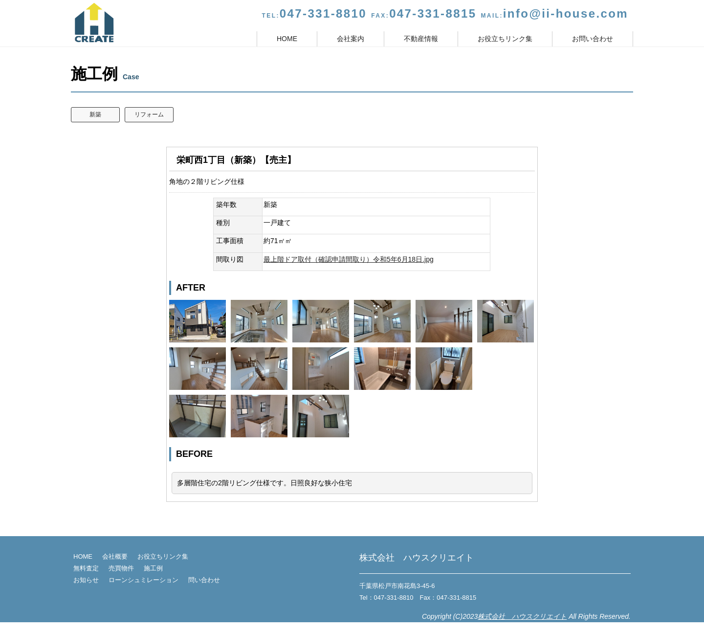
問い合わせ (204, 580)
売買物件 (121, 568)
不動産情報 (421, 39)
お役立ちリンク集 (505, 39)
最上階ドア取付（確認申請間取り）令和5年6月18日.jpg (349, 259)
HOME (287, 39)
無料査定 (86, 568)
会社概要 (115, 556)
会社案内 (350, 39)
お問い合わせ (592, 39)
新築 (95, 114)
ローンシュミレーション (143, 580)
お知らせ (86, 580)
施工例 (153, 568)
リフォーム (149, 114)
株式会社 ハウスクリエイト (522, 616)
